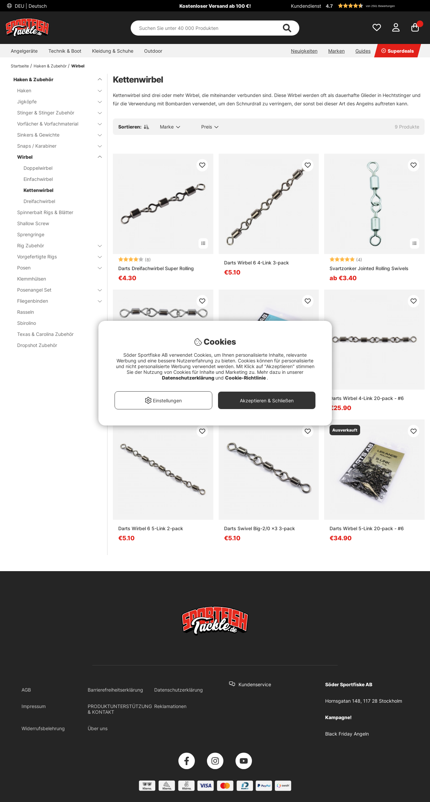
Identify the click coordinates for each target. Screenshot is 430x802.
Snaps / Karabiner (55, 146)
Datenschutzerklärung (178, 690)
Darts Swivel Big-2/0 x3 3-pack (259, 528)
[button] (374, 5)
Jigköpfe (55, 101)
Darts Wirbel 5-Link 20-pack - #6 (367, 528)
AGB (26, 690)
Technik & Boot (64, 51)
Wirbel (77, 65)
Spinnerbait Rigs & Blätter (45, 212)
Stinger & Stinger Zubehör (55, 112)
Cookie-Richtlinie (246, 378)
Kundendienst (306, 6)
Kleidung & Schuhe (112, 51)
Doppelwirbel (38, 168)
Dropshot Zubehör (37, 345)
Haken (55, 90)
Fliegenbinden (55, 301)
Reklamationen (170, 706)
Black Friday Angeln (347, 734)
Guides (363, 51)
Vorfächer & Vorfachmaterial (55, 124)
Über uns (98, 728)
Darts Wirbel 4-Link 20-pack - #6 (367, 398)
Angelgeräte (24, 51)
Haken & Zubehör (50, 65)
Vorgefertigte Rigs (55, 256)
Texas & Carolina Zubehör (45, 334)
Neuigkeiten (304, 51)
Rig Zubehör (55, 245)
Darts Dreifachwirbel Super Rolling (156, 268)
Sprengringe (30, 234)
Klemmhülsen (31, 279)
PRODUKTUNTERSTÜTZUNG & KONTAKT (120, 709)
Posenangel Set (55, 290)
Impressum (34, 706)
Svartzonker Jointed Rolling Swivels (369, 268)
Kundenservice (255, 684)
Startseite (20, 65)
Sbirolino (26, 323)
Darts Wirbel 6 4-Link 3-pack (256, 262)
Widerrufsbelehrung (43, 728)
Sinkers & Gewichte (55, 135)
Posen (55, 267)
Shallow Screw (33, 223)
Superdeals (397, 51)
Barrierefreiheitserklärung (115, 690)
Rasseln (25, 312)
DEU (30, 6)
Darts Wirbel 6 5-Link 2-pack (150, 528)
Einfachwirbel (38, 179)
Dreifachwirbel (39, 201)
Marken (336, 51)
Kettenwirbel (38, 190)
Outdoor (153, 51)
